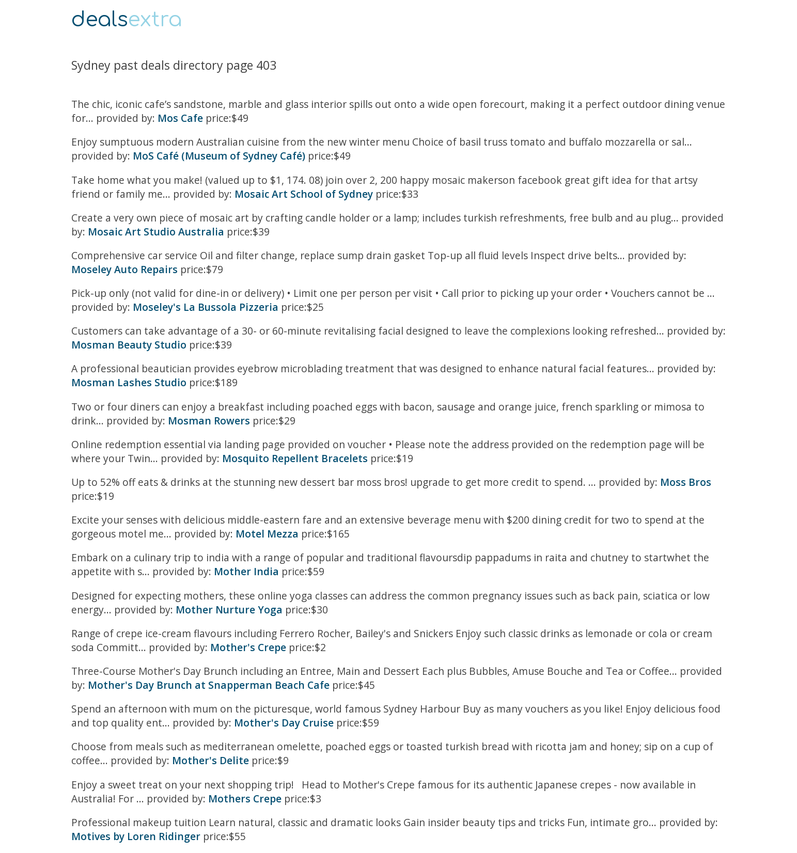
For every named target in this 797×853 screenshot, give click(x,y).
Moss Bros (685, 482)
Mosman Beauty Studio (128, 345)
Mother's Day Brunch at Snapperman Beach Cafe (209, 685)
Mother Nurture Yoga (229, 610)
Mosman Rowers (209, 421)
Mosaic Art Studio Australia (156, 232)
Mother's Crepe (248, 647)
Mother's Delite (210, 760)
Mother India (246, 571)
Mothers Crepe (245, 798)
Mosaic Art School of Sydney (304, 194)
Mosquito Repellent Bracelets (295, 458)
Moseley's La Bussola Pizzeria (205, 307)
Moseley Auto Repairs (124, 269)
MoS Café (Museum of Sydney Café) (219, 156)
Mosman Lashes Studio (128, 382)
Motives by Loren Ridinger (135, 836)
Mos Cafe (180, 118)
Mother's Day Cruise (284, 723)
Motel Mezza (267, 534)
